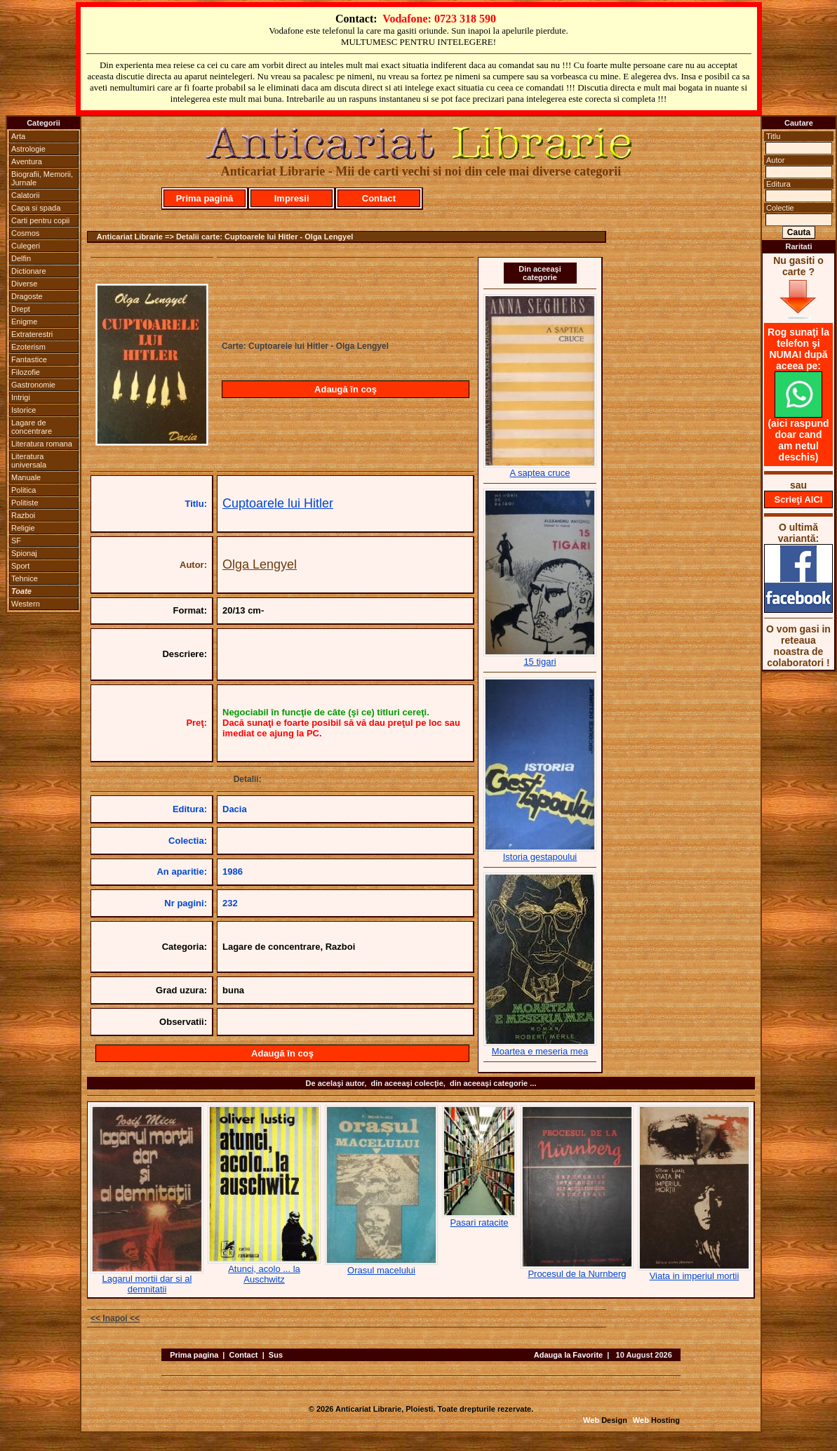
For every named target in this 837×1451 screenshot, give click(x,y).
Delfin (21, 258)
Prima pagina (194, 1355)
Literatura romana (41, 443)
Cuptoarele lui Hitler (277, 503)
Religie (23, 528)
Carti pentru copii (40, 220)
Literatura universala (28, 460)
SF (16, 540)
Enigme (24, 321)
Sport (20, 566)
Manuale (26, 477)
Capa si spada (35, 208)
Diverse (24, 283)
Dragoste (27, 296)
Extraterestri (32, 334)
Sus (276, 1355)
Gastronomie (33, 384)
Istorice (23, 410)
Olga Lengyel (259, 564)
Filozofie (25, 372)
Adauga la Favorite (568, 1355)
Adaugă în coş (345, 389)
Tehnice (24, 578)
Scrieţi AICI (799, 499)
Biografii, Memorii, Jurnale (42, 178)
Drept (20, 309)
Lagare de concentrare (31, 426)
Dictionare (28, 271)
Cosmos (25, 233)
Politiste (25, 502)
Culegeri (25, 245)
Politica (23, 490)
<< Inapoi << (115, 1318)
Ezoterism (28, 347)
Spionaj (24, 553)
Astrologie (28, 149)
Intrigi (20, 397)
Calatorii (25, 195)
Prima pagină (205, 198)
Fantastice (29, 359)
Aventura (26, 161)
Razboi (23, 515)
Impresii (291, 198)
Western (25, 603)
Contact (379, 198)
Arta (18, 136)
